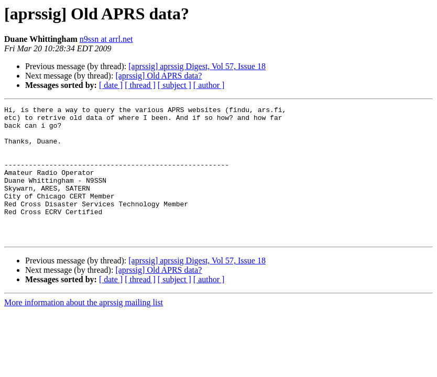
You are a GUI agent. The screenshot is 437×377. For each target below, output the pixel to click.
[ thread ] (140, 85)
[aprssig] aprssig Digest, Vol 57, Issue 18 (197, 66)
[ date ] (111, 85)
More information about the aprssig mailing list (83, 329)
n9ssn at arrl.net (106, 39)
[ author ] (209, 85)
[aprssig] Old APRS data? (158, 75)
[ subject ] (174, 85)
